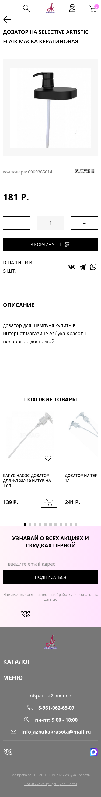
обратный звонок (50, 695)
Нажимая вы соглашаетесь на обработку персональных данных (50, 597)
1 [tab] (25, 524)
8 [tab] (61, 524)
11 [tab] (76, 524)
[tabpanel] (30, 464)
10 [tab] (71, 524)
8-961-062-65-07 (50, 707)
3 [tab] (35, 524)
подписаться (50, 577)
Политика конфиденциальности (50, 783)
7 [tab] (55, 524)
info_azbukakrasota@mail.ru (50, 731)
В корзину (50, 243)
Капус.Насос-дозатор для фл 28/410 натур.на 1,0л (27, 480)
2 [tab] (30, 524)
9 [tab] (66, 524)
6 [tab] (50, 524)
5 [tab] (45, 524)
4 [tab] (40, 524)
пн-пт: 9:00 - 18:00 (50, 719)
